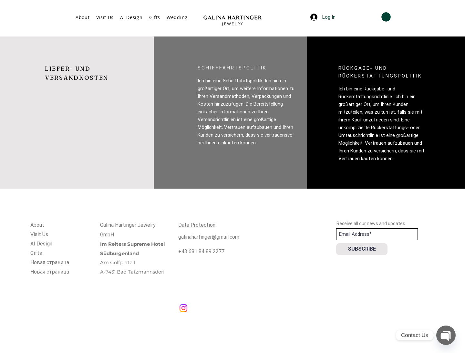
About (37, 225)
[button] (386, 17)
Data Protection (196, 225)
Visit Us (39, 234)
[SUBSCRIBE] (362, 249)
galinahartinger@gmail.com (208, 237)
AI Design (41, 244)
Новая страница (49, 262)
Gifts (36, 253)
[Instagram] (183, 308)
